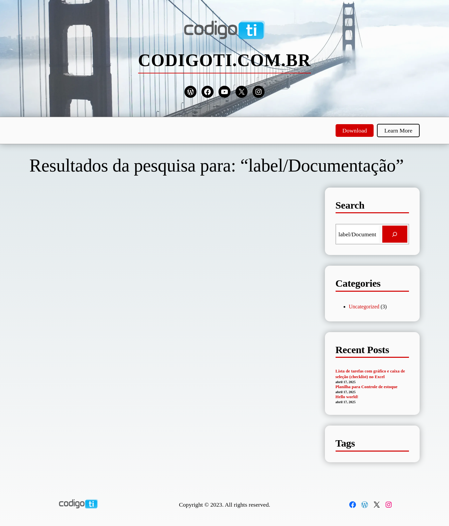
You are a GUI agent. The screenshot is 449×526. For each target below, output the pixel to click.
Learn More (398, 130)
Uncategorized (364, 306)
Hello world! (347, 396)
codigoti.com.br (224, 60)
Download (354, 130)
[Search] (394, 234)
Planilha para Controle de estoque (367, 386)
